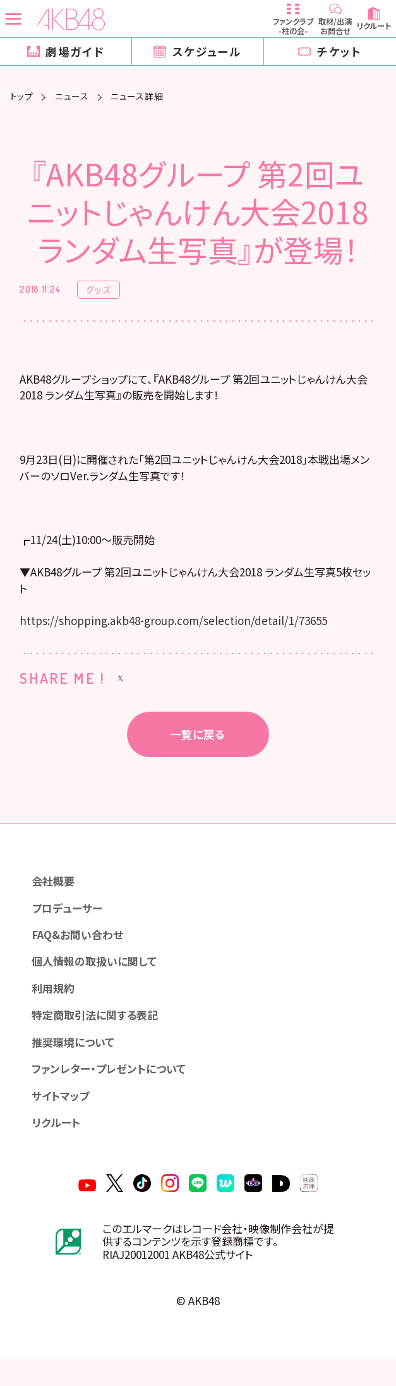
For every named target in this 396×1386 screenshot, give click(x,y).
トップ (21, 96)
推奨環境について (76, 1061)
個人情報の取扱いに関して (98, 978)
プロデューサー (69, 922)
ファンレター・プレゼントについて (113, 1089)
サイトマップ (62, 1117)
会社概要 (55, 895)
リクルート (58, 1145)
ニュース (72, 96)
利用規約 (55, 1006)
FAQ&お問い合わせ (81, 950)
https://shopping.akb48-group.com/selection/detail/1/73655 (180, 632)
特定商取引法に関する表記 (99, 1034)
